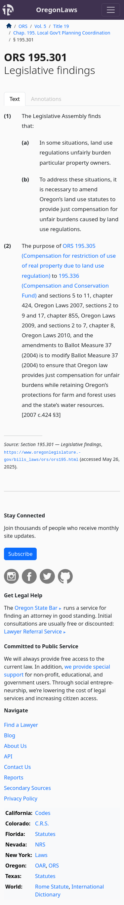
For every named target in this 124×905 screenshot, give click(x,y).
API (8, 756)
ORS (23, 26)
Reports (13, 777)
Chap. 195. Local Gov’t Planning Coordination (61, 33)
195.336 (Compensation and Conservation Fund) (65, 285)
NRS (40, 844)
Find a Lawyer (21, 724)
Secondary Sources (27, 788)
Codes (42, 813)
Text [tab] (15, 99)
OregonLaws (56, 9)
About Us (15, 746)
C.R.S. (42, 823)
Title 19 (61, 26)
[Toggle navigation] (111, 9)
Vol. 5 (40, 26)
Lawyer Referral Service (33, 631)
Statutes (45, 834)
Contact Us (17, 767)
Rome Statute (52, 886)
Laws (41, 855)
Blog (9, 735)
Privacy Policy (20, 798)
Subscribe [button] (20, 554)
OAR (40, 865)
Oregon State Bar (36, 607)
